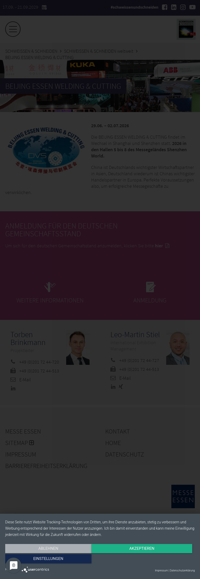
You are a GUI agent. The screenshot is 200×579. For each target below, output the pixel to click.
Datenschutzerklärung (182, 570)
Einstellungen (166, 560)
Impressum (161, 570)
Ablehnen (33, 560)
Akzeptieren (100, 560)
